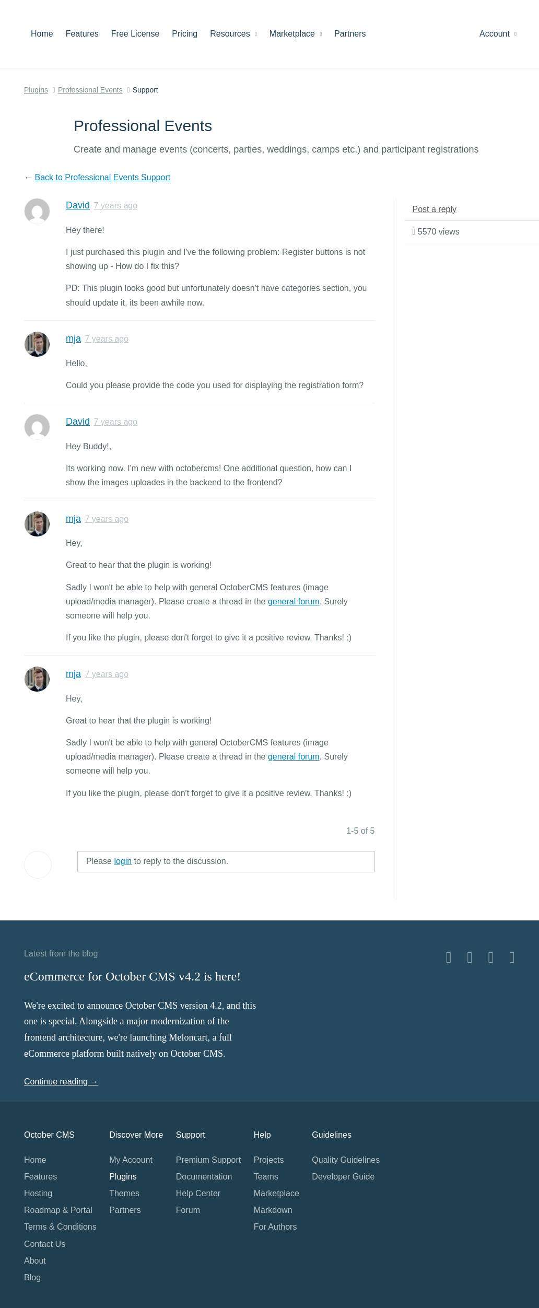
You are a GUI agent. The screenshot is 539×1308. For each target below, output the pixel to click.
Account (498, 33)
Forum (188, 1210)
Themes (124, 1193)
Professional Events (90, 90)
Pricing (184, 33)
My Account (131, 1159)
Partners (350, 33)
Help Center (198, 1193)
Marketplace (296, 33)
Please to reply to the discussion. (157, 861)
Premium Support (208, 1159)
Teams (266, 1176)
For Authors (275, 1226)
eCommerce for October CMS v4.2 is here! (132, 976)
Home (42, 33)
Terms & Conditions (60, 1226)
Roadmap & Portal (58, 1210)
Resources (233, 33)
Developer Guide (343, 1176)
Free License (135, 33)
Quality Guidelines (346, 1159)
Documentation (204, 1176)
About (35, 1260)
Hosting (38, 1193)
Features (82, 33)
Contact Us (44, 1244)
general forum (294, 601)
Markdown (273, 1210)
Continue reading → (61, 1081)
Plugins (36, 90)
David (78, 205)
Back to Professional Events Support (102, 177)
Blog (32, 1277)
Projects (269, 1159)
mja (73, 338)
